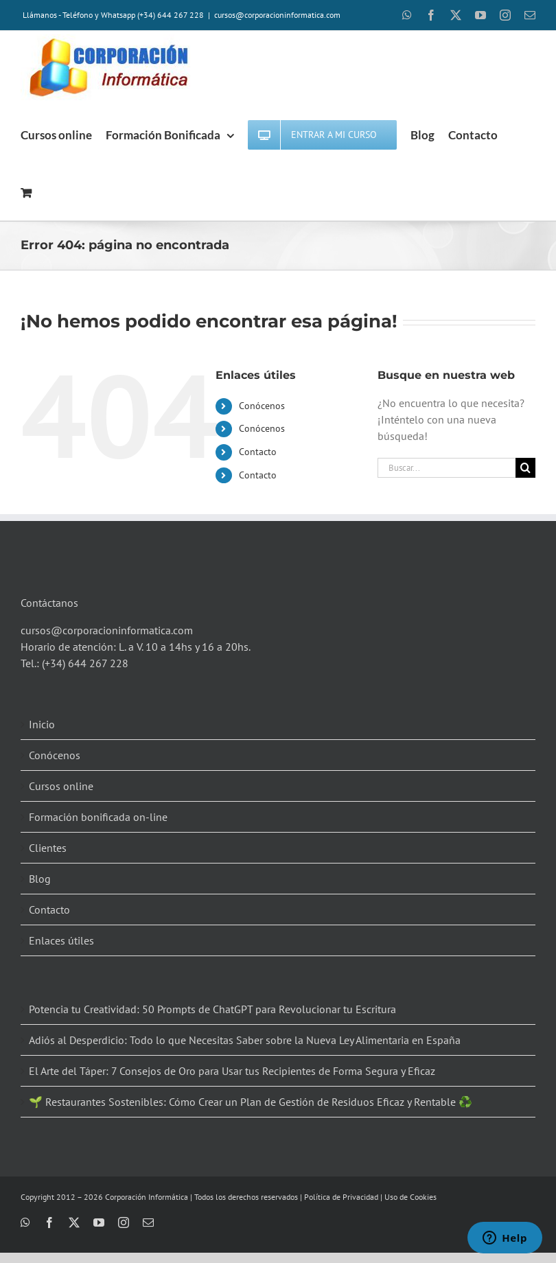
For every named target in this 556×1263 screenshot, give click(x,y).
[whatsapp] (25, 1222)
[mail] (148, 1222)
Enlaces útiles (61, 940)
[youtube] (98, 1222)
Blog (40, 878)
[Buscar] (525, 468)
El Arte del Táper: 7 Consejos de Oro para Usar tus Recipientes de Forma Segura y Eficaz (232, 1071)
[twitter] (74, 1222)
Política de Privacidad (341, 1197)
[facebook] (49, 1222)
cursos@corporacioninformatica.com (277, 15)
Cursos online (61, 786)
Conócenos (262, 405)
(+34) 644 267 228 (85, 663)
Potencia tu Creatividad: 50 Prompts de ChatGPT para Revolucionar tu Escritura (212, 1009)
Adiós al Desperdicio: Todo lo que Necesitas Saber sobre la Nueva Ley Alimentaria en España (245, 1040)
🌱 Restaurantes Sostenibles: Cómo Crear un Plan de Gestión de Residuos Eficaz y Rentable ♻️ (250, 1102)
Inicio (42, 724)
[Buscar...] (447, 468)
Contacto (258, 451)
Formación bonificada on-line (98, 817)
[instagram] (123, 1222)
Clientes (48, 848)
